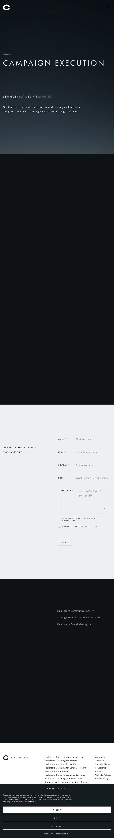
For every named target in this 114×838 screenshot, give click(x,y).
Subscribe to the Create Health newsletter (80, 519)
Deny (57, 818)
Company (63, 465)
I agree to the (80, 526)
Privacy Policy (88, 526)
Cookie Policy (49, 834)
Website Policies (62, 834)
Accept (57, 810)
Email (62, 452)
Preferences (57, 826)
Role (61, 478)
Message (67, 491)
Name (62, 439)
